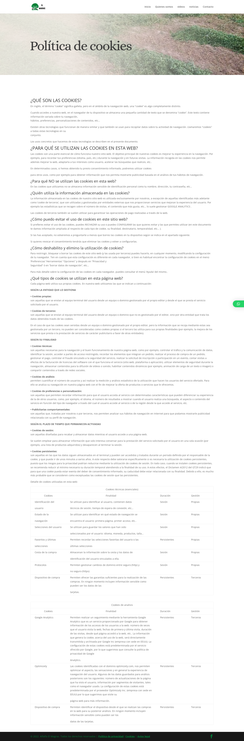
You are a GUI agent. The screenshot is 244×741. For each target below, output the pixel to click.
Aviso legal (143, 736)
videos (181, 7)
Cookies (130, 736)
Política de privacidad (110, 736)
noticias (193, 7)
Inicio (148, 7)
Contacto (208, 7)
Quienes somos (164, 7)
